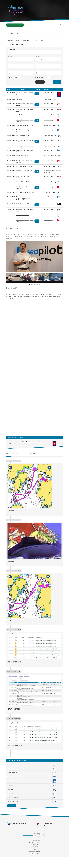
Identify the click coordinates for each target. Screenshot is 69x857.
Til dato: (37, 70)
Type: (9, 63)
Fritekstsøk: (11, 49)
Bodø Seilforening (48, 109)
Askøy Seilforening (48, 195)
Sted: (36, 63)
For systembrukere (15, 25)
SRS (37, 93)
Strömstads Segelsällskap (50, 202)
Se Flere (12, 804)
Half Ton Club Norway (49, 92)
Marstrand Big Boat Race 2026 (24, 169)
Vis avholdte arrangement (17, 82)
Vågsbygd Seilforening (49, 125)
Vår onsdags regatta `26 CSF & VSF (25, 125)
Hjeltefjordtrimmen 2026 (22, 114)
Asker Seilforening (48, 103)
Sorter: (10, 77)
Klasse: (10, 56)
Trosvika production (28, 833)
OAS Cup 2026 (19, 99)
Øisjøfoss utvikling (28, 835)
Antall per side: (38, 77)
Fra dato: (10, 70)
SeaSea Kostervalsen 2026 (23, 202)
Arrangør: (38, 56)
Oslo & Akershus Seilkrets (50, 99)
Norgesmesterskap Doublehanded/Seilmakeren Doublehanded (23, 196)
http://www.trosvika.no (34, 851)
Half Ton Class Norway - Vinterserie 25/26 (31, 440)
